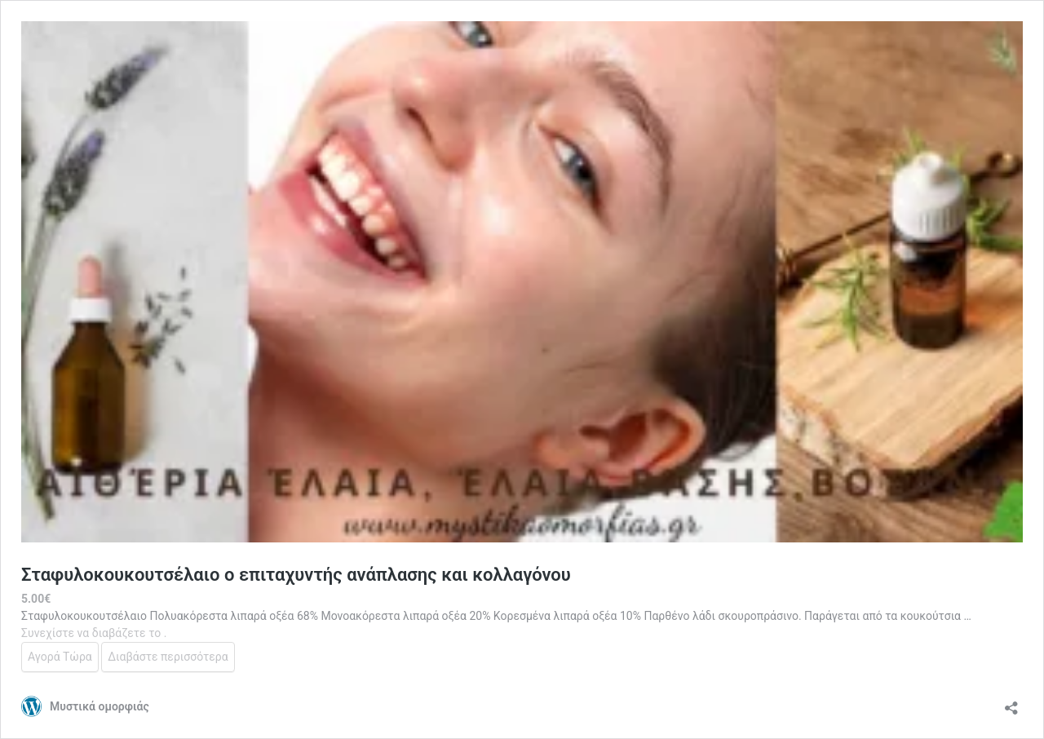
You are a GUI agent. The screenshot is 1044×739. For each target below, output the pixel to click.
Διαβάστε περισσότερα (168, 656)
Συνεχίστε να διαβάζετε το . (93, 632)
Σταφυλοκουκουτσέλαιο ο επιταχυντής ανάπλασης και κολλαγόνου (296, 574)
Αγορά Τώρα (60, 656)
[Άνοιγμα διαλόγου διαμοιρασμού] (1011, 702)
